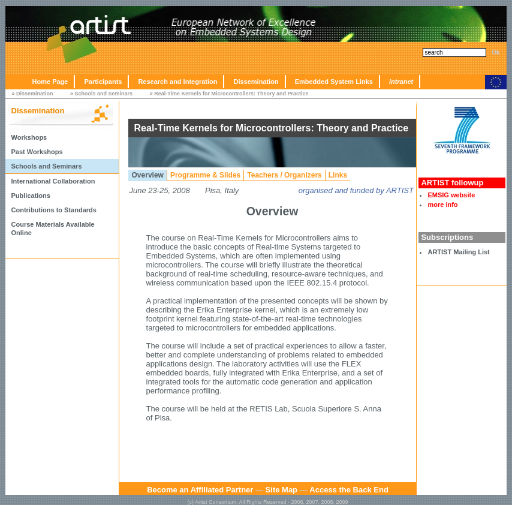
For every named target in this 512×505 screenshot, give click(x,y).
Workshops (29, 137)
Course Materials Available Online (53, 228)
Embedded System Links (334, 81)
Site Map (281, 489)
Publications (30, 195)
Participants (103, 81)
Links (338, 175)
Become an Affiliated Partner (200, 489)
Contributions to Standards (54, 210)
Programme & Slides (205, 175)
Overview (148, 175)
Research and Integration (177, 81)
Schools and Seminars (104, 94)
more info (442, 204)
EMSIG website (451, 195)
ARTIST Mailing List (458, 251)
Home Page (50, 81)
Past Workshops (37, 151)
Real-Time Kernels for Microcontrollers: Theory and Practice (231, 94)
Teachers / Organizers (284, 175)
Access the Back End (348, 489)
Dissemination (255, 81)
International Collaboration (53, 181)
